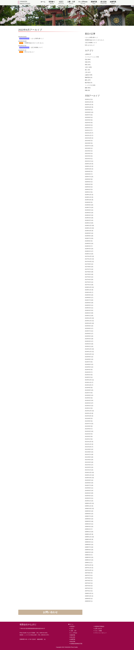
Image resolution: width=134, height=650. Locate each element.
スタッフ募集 (98, 630)
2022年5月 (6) (88, 120)
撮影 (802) (88, 87)
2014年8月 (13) (89, 359)
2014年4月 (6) (88, 369)
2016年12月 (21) (89, 287)
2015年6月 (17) (89, 333)
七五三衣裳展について (91, 42)
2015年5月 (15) (89, 336)
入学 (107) (88, 72)
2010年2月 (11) (89, 498)
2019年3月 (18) (89, 217)
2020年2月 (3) (88, 189)
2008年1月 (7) (88, 562)
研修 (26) (87, 90)
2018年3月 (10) (89, 248)
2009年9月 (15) (89, 511)
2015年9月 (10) (89, 326)
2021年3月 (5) (88, 156)
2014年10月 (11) (89, 354)
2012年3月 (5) (88, 434)
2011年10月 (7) (89, 446)
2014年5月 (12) (89, 367)
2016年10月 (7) (89, 292)
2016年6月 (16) (89, 302)
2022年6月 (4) (88, 117)
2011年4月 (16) (89, 462)
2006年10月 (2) (89, 596)
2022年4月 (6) (88, 122)
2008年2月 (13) (89, 560)
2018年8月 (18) (89, 235)
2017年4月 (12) (89, 277)
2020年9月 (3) (88, 171)
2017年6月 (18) (89, 271)
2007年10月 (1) (89, 570)
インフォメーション (24, 38)
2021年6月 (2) (88, 148)
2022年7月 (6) (88, 115)
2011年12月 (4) (89, 441)
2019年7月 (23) (89, 207)
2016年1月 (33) (89, 315)
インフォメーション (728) (92, 57)
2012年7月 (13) (89, 423)
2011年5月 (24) (89, 459)
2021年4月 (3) (88, 153)
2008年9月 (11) (89, 542)
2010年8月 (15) (89, 482)
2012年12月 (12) (89, 410)
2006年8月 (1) (88, 601)
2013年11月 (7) (89, 382)
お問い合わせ (50, 612)
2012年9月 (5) (88, 418)
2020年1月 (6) (88, 192)
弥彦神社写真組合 (99, 626)
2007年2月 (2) (88, 588)
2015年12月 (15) (89, 318)
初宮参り (52, 2)
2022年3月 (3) (88, 125)
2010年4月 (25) (89, 493)
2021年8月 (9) (88, 143)
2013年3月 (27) (89, 403)
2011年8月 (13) (89, 452)
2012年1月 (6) (88, 439)
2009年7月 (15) (89, 516)
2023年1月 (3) (88, 99)
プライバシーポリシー (101, 633)
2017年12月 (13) (89, 256)
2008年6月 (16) (89, 549)
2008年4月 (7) (88, 554)
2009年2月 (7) (88, 529)
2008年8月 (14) (89, 544)
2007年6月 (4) (88, 578)
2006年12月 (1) (89, 593)
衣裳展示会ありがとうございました (94, 40)
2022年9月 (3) (88, 109)
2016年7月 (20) (89, 300)
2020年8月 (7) (88, 174)
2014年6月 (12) (89, 364)
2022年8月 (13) (89, 112)
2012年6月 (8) (88, 426)
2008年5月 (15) (89, 552)
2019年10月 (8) (89, 199)
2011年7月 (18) (89, 454)
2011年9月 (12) (89, 449)
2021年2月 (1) (88, 158)
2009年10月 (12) (89, 508)
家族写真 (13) (88, 77)
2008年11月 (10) (89, 536)
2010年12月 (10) (89, 472)
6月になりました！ (90, 45)
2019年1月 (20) (89, 223)
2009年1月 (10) (89, 531)
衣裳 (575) (88, 62)
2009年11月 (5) (89, 506)
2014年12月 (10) (89, 349)
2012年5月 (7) (88, 428)
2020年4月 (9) (88, 184)
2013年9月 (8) (88, 387)
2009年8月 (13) (89, 513)
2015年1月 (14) (89, 346)
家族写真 (94, 2)
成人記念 (103, 2)
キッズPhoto (82, 2)
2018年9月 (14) (89, 233)
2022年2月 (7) (88, 127)
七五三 (61, 2)
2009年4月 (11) (89, 524)
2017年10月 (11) (89, 261)
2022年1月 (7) (88, 130)
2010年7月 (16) (89, 485)
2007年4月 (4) (88, 583)
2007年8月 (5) (88, 572)
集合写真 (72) (88, 82)
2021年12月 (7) (89, 133)
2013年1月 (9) (88, 408)
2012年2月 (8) (88, 436)
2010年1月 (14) (89, 500)
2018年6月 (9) (88, 241)
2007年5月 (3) (88, 580)
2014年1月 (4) (88, 377)
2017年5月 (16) (89, 274)
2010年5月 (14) (89, 490)
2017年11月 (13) (89, 259)
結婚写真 (113, 2)
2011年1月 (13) (89, 470)
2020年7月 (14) (89, 176)
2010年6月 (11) (89, 488)
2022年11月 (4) (89, 104)
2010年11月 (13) (89, 475)
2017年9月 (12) (89, 264)
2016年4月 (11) (89, 307)
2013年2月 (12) (89, 405)
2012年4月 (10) (89, 431)
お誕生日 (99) (88, 75)
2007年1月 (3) (88, 591)
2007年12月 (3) (89, 565)
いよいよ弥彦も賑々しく (91, 37)
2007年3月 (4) (88, 585)
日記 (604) (88, 59)
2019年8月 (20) (89, 205)
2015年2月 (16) (89, 344)
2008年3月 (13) (89, 557)
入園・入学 (71, 2)
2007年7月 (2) (88, 575)
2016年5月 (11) (89, 305)
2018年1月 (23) (89, 253)
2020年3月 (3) (88, 187)
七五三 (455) (88, 67)
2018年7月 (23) (89, 238)
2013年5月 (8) (88, 398)
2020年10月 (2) (89, 169)
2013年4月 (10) (89, 400)
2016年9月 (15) (89, 295)
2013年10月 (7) (89, 385)
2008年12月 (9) (89, 534)
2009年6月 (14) (89, 518)
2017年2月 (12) (89, 282)
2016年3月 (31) (89, 310)
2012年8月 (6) (88, 421)
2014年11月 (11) (89, 351)
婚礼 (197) (88, 80)
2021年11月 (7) (89, 135)
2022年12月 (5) (89, 102)
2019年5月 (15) (89, 212)
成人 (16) (87, 69)
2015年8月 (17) (89, 328)
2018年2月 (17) (89, 251)
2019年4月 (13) (89, 215)
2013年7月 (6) (88, 392)
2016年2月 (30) (89, 313)
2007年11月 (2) (89, 567)
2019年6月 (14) (89, 210)
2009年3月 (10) (89, 526)
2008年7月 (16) (89, 547)
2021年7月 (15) (89, 145)
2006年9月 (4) (88, 598)
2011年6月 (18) (89, 457)
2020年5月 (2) (88, 181)
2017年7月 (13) (89, 269)
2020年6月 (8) (88, 179)
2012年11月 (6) (89, 413)
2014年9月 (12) (89, 356)
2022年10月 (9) (89, 107)
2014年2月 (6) (88, 374)
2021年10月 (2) (89, 138)
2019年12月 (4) (89, 194)
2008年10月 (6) (89, 539)
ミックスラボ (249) (90, 85)
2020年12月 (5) (89, 163)
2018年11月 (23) (89, 228)
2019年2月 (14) (89, 220)
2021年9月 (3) (88, 140)
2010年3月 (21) (89, 495)
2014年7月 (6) (88, 362)
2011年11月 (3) (89, 444)
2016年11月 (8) (89, 289)
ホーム (43, 2)
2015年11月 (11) (89, 320)
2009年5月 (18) (89, 521)
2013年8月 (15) (89, 390)
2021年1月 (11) (89, 161)
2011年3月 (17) (89, 464)
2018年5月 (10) (89, 243)
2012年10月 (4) (89, 416)
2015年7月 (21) (89, 331)
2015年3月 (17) (89, 341)
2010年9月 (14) (89, 480)
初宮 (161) (88, 64)
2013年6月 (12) (89, 395)
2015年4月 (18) (89, 338)
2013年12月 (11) (89, 380)
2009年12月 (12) (89, 503)
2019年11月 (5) (89, 197)
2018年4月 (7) (88, 246)
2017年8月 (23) (89, 266)
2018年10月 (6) (89, 230)
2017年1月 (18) (89, 284)
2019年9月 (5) (88, 202)
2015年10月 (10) (89, 323)
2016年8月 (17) (89, 297)
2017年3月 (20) (89, 279)
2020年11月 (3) (89, 166)
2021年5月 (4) (88, 151)
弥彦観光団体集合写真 (76, 643)
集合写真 (72, 641)
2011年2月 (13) (89, 467)
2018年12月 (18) (89, 225)
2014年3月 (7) (88, 372)
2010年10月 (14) (89, 477)
